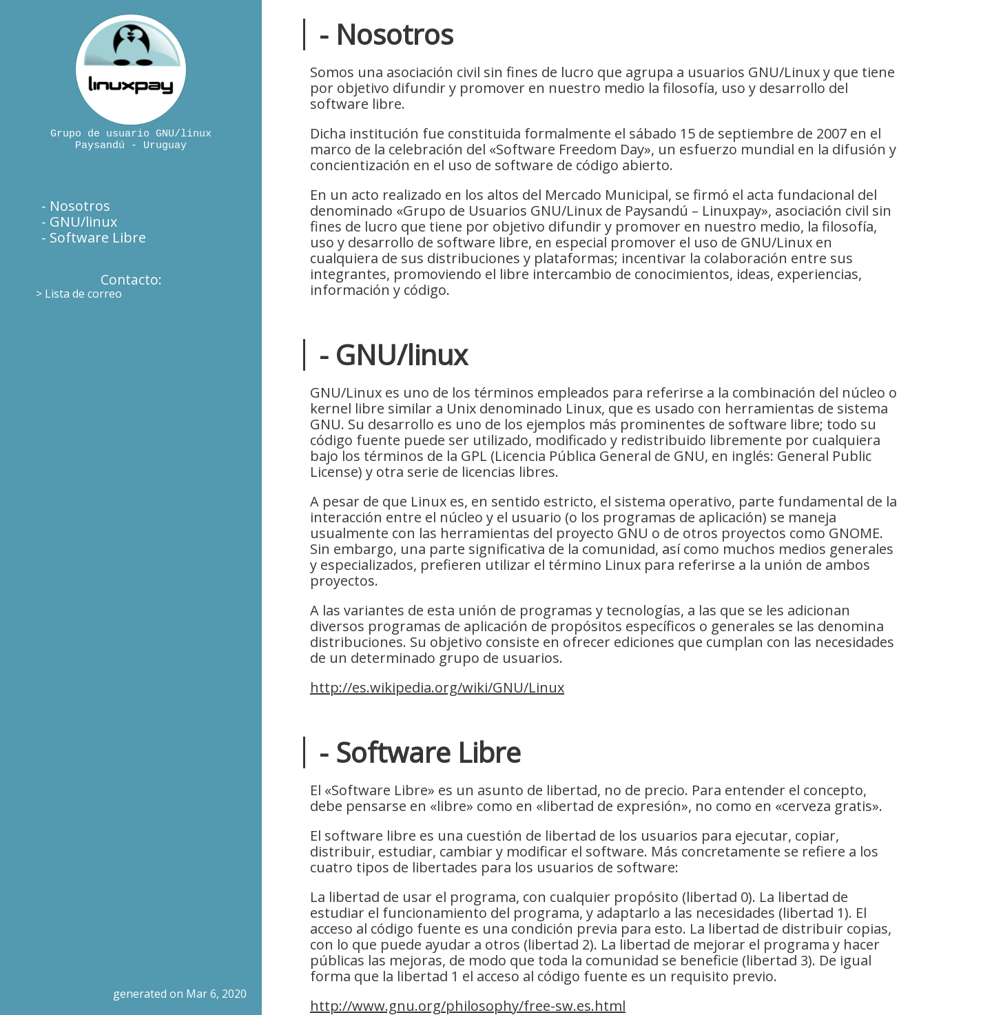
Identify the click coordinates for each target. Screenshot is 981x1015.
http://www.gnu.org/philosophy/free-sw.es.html (468, 1005)
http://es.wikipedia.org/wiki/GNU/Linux (437, 687)
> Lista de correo (79, 293)
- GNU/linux (79, 221)
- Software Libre (93, 237)
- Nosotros (75, 205)
